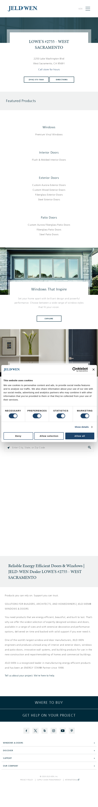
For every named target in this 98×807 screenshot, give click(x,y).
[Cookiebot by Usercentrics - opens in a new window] (74, 369)
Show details (82, 427)
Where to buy (49, 702)
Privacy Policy (26, 780)
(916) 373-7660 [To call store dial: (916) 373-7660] (36, 80)
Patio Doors (49, 217)
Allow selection (49, 436)
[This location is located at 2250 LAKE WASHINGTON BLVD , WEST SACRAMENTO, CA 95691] (49, 61)
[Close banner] (93, 369)
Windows (49, 127)
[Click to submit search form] (90, 447)
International (72, 780)
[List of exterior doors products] (49, 192)
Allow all (79, 436)
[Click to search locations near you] (8, 447)
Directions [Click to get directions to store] (62, 80)
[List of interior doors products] (49, 159)
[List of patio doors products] (49, 229)
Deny (18, 436)
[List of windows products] (49, 134)
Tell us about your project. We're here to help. (30, 675)
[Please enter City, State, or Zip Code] (49, 447)
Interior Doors (49, 152)
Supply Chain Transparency (49, 780)
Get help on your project (49, 715)
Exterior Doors (49, 178)
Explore (49, 319)
